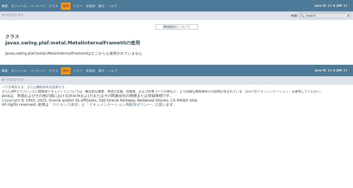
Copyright (11, 100)
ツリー (78, 6)
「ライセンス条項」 (65, 104)
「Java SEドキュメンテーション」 (267, 91)
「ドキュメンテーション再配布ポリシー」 (120, 104)
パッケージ (38, 6)
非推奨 (90, 6)
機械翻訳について (176, 27)
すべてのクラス (13, 15)
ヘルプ (112, 6)
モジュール (19, 6)
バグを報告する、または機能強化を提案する (33, 87)
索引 (101, 6)
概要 (5, 6)
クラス (53, 6)
